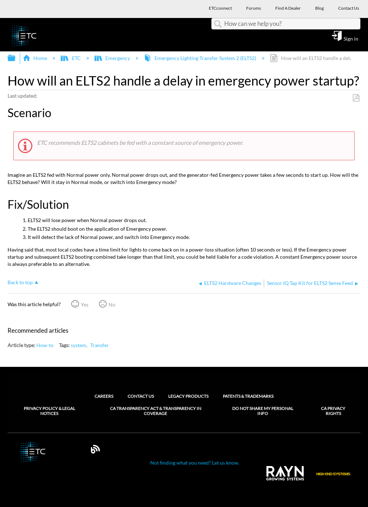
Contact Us (141, 396)
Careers (104, 396)
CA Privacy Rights (333, 411)
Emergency (113, 58)
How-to (45, 345)
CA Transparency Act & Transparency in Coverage (155, 411)
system (78, 345)
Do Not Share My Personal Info (262, 411)
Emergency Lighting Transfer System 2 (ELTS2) (200, 58)
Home (35, 58)
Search (217, 24)
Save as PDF (356, 98)
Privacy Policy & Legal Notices (49, 411)
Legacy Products (188, 396)
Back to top (20, 282)
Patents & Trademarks (248, 396)
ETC (71, 58)
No (112, 304)
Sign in (351, 38)
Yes (84, 304)
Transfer (99, 345)
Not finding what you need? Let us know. (194, 463)
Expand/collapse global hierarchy (16, 58)
